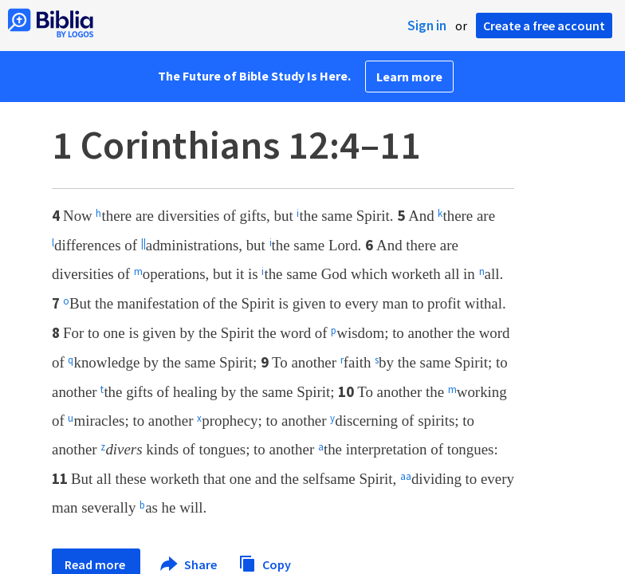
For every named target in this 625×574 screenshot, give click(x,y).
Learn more (409, 77)
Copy (264, 562)
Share (189, 564)
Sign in (426, 25)
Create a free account (544, 25)
